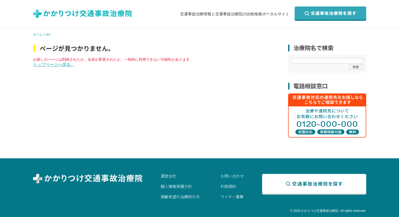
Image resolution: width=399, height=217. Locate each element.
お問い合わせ (232, 176)
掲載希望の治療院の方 (180, 197)
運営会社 (168, 176)
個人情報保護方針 (176, 186)
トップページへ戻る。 (54, 64)
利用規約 (228, 186)
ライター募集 (232, 197)
